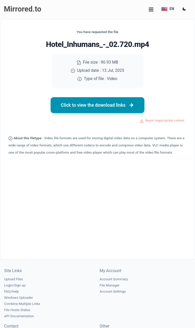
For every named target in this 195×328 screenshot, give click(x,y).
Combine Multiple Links (22, 304)
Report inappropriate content (164, 120)
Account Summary (114, 279)
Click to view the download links (97, 105)
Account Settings (113, 291)
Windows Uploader (18, 298)
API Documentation (19, 316)
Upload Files (13, 279)
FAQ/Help (11, 291)
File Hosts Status (17, 310)
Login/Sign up (14, 285)
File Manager (109, 285)
